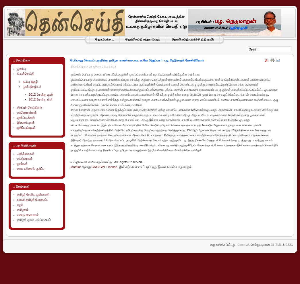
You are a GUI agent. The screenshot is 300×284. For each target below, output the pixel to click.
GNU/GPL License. (105, 167)
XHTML (276, 244)
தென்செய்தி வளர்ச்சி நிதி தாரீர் (193, 39)
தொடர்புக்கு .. (104, 39)
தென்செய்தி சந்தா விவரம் (142, 39)
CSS (288, 244)
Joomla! (75, 167)
